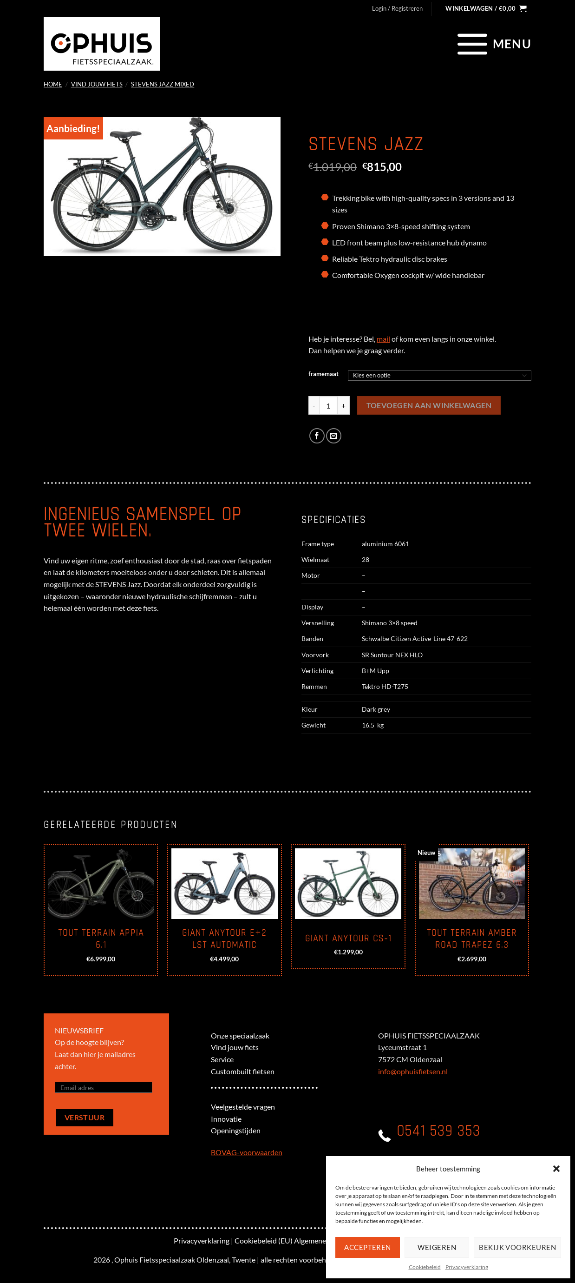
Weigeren (437, 1247)
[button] (556, 1168)
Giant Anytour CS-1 (348, 938)
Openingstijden (236, 1130)
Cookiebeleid (425, 1266)
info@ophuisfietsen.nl (413, 1071)
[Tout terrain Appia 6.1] (101, 883)
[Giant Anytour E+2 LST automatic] (224, 883)
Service (222, 1059)
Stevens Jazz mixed (162, 84)
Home (53, 84)
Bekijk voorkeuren (517, 1247)
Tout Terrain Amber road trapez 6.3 (472, 939)
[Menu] (493, 44)
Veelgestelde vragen (243, 1106)
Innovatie (226, 1118)
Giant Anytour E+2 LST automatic (224, 939)
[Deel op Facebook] (317, 435)
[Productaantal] (328, 405)
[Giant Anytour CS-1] (348, 883)
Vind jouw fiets (97, 84)
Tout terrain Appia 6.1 (101, 939)
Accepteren (367, 1247)
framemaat (323, 374)
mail (383, 338)
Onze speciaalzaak (240, 1035)
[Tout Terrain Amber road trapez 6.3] (472, 883)
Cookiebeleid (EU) (264, 1240)
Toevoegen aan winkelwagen (429, 405)
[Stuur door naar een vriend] (333, 435)
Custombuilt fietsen (242, 1071)
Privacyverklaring (466, 1266)
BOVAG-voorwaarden (246, 1152)
